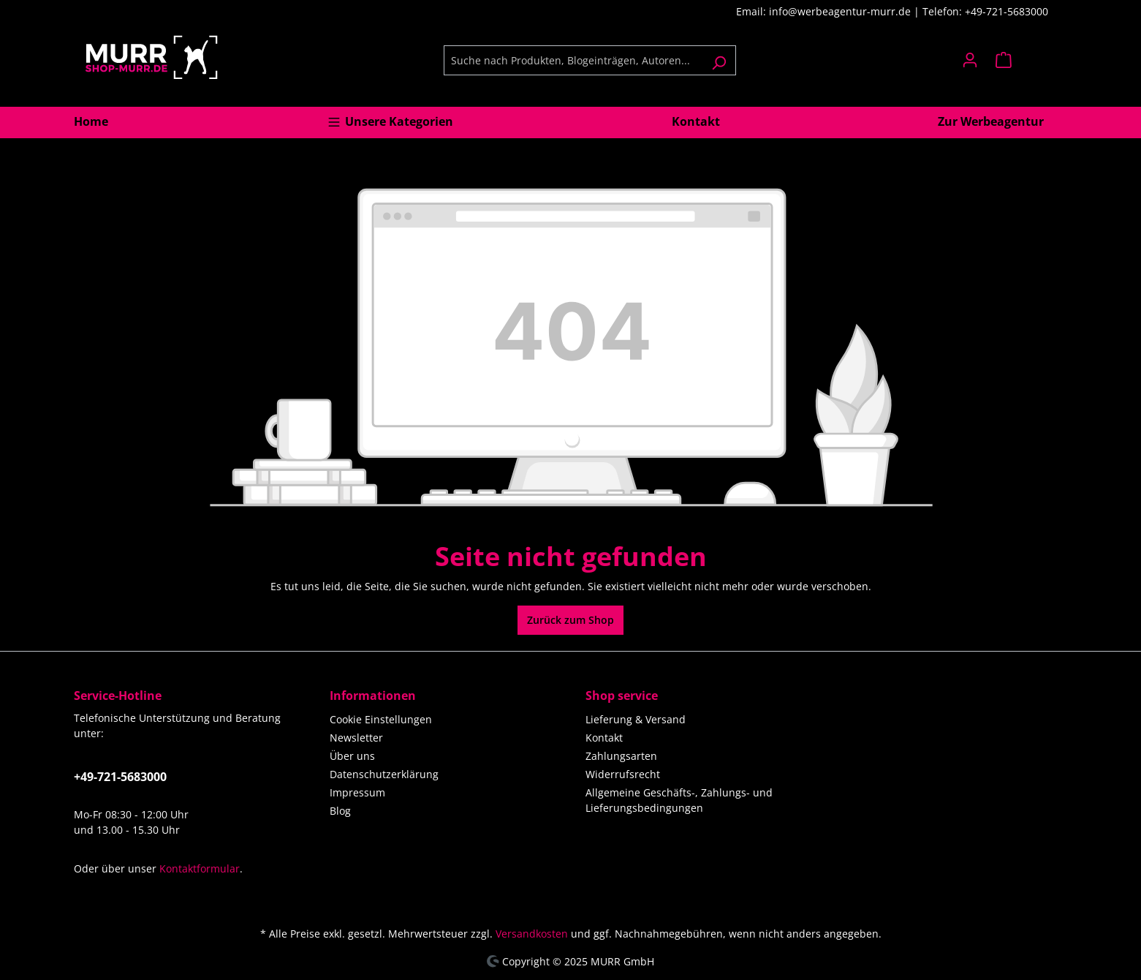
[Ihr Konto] (970, 60)
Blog (340, 811)
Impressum (357, 792)
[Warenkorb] (1027, 60)
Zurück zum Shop (570, 620)
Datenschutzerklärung (384, 774)
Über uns (352, 756)
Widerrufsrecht (622, 774)
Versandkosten (532, 934)
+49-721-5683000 (120, 777)
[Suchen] (719, 60)
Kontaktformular (199, 868)
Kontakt (604, 738)
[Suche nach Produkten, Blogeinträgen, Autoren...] (573, 60)
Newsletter (356, 738)
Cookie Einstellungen (381, 719)
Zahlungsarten (621, 756)
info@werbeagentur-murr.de (841, 11)
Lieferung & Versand (635, 719)
